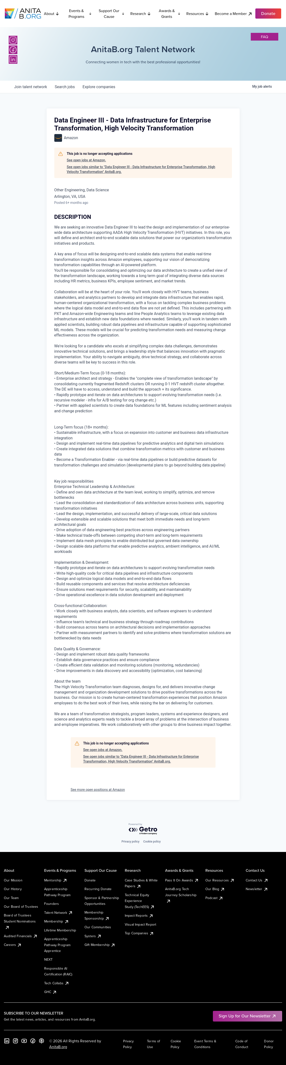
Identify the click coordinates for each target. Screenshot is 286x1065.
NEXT (48, 959)
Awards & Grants (170, 13)
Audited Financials (21, 936)
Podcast (214, 897)
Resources (197, 13)
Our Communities (97, 927)
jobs (65, 87)
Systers (93, 936)
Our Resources (220, 880)
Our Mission (13, 880)
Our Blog (215, 888)
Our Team (11, 897)
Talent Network (58, 912)
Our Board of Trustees (21, 906)
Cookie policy (152, 841)
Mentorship (55, 880)
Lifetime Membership (60, 930)
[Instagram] (13, 40)
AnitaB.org (58, 1046)
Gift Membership (99, 944)
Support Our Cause (112, 13)
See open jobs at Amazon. (86, 160)
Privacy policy (130, 841)
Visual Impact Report (140, 924)
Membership (56, 921)
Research (140, 13)
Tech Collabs (56, 983)
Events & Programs (80, 13)
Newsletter (257, 888)
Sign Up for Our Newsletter (247, 1016)
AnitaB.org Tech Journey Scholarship (180, 894)
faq (264, 36)
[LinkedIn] (13, 59)
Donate (90, 880)
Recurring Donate (98, 888)
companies (99, 87)
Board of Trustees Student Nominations (20, 921)
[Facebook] (13, 49)
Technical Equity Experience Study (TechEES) (140, 901)
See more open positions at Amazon (98, 790)
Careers (13, 944)
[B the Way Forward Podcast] (41, 1041)
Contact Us (257, 880)
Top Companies (139, 933)
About (51, 13)
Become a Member (233, 13)
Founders (51, 903)
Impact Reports (139, 915)
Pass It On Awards (182, 880)
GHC (50, 991)
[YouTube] (24, 1041)
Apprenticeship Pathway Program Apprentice (57, 944)
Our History (13, 888)
